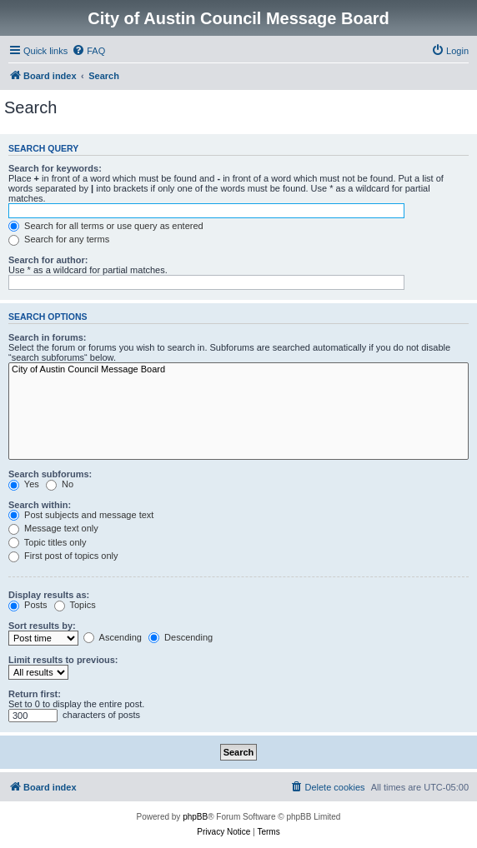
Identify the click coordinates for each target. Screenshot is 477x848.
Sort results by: (42, 626)
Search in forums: (47, 337)
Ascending (112, 637)
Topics (75, 605)
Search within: (39, 505)
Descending (180, 637)
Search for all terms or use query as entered (105, 226)
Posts (28, 605)
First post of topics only (63, 556)
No (59, 484)
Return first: (34, 694)
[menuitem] (88, 51)
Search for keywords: (55, 168)
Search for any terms (58, 239)
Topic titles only (47, 542)
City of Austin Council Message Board (238, 370)
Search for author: (48, 260)
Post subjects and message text (80, 515)
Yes (23, 484)
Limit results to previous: (63, 660)
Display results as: (48, 595)
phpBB (195, 816)
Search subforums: (50, 474)
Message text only (53, 528)
